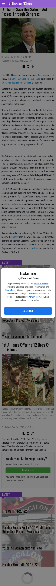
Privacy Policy (10, 290)
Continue (28, 311)
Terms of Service (41, 283)
